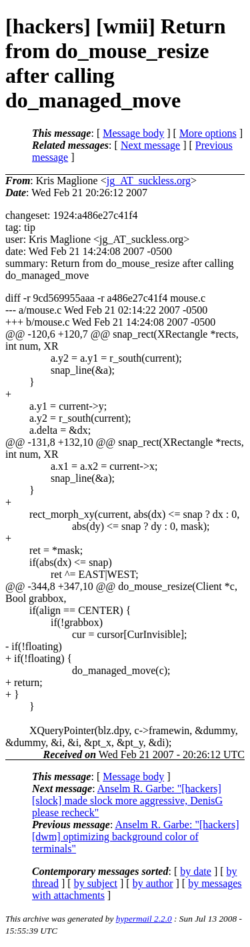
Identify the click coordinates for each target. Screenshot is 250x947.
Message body (133, 133)
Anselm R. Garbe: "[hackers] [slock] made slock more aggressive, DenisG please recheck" (127, 800)
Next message (150, 145)
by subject (95, 883)
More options (208, 133)
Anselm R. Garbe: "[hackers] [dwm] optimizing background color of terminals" (135, 836)
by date (195, 871)
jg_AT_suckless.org (149, 180)
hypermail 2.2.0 (144, 919)
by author (153, 883)
